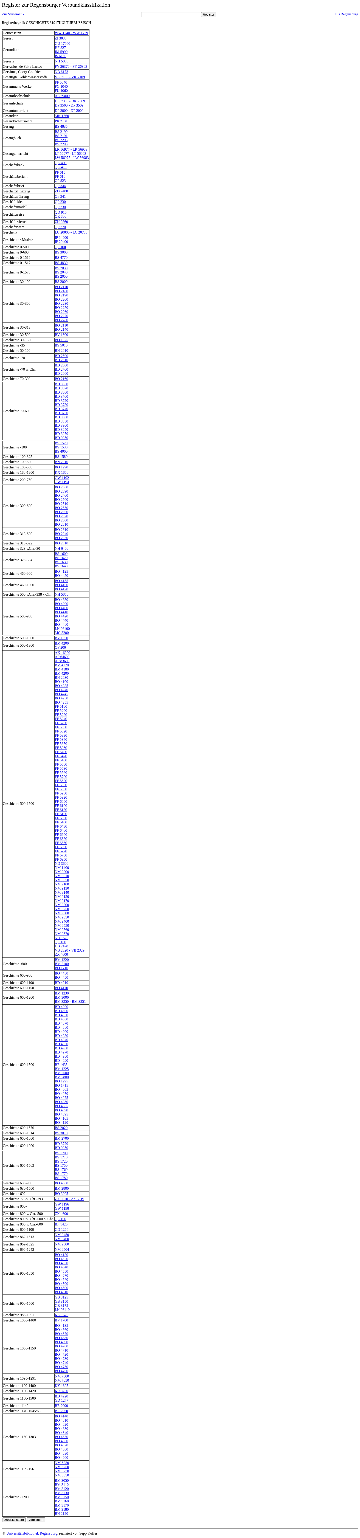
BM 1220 (62, 960)
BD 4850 (61, 1015)
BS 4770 (61, 257)
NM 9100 (62, 884)
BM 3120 (62, 1489)
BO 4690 (61, 1342)
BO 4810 (61, 1420)
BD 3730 (61, 405)
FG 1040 (61, 86)
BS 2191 (61, 136)
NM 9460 (62, 1239)
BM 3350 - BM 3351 (70, 1001)
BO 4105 (61, 1118)
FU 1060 (61, 91)
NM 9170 (62, 901)
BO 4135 (61, 1325)
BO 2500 (61, 499)
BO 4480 (61, 624)
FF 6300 (61, 818)
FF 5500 (61, 764)
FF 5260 (61, 723)
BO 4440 (61, 620)
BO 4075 (61, 1098)
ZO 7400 (61, 191)
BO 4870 (61, 1445)
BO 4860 (61, 1441)
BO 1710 (61, 968)
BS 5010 (61, 345)
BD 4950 (61, 1044)
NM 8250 (62, 1467)
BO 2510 (61, 504)
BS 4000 (61, 451)
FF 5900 (61, 793)
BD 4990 (61, 1060)
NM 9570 (62, 934)
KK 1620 (61, 1315)
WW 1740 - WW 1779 (71, 33)
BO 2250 (61, 308)
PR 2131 (61, 121)
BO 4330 (61, 600)
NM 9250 (62, 909)
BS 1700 (61, 1153)
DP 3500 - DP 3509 (69, 105)
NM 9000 (62, 872)
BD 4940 (61, 1040)
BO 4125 (61, 571)
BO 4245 (61, 694)
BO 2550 (61, 508)
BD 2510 (61, 360)
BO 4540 (61, 1267)
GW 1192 (62, 478)
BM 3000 (62, 997)
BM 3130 (62, 1493)
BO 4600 (61, 1288)
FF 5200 (61, 711)
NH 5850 (61, 61)
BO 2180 (61, 291)
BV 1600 (61, 335)
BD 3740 (61, 409)
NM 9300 (62, 913)
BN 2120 (61, 1513)
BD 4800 (61, 1011)
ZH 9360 (61, 222)
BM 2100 (62, 964)
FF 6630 (61, 839)
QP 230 (60, 202)
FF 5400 (61, 752)
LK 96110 (62, 1310)
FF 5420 (61, 756)
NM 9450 (62, 1235)
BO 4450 (61, 575)
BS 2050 (61, 276)
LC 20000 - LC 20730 (71, 232)
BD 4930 (61, 1036)
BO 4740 (61, 1363)
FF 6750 (61, 855)
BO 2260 (61, 312)
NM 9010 (62, 876)
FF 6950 (61, 859)
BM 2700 (62, 1138)
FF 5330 (61, 735)
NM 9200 (62, 905)
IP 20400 (61, 242)
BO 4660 (61, 1330)
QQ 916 (61, 212)
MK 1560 (62, 116)
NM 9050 (62, 880)
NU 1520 (61, 938)
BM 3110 (62, 1485)
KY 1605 (61, 1386)
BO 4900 (61, 1457)
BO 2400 (61, 495)
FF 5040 (61, 82)
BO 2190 (61, 295)
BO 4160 (61, 585)
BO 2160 (61, 379)
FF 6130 (61, 810)
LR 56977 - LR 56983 (71, 149)
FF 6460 (61, 830)
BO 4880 (61, 1449)
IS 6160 (60, 56)
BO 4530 (61, 1263)
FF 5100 (61, 706)
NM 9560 (62, 930)
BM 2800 (62, 1077)
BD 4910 (61, 983)
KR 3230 (61, 1391)
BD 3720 (61, 401)
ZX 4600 (61, 954)
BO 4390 (61, 604)
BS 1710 (61, 1157)
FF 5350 (61, 744)
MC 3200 (62, 633)
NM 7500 (62, 1376)
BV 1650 (61, 638)
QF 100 (60, 247)
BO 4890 (61, 1453)
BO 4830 (61, 1429)
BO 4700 (61, 1346)
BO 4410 (61, 612)
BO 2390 (61, 491)
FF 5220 (61, 715)
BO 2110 (61, 287)
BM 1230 (62, 993)
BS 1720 (61, 1161)
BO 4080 (61, 1102)
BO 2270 (61, 316)
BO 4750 (61, 1367)
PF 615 (60, 172)
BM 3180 (62, 1509)
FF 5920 (61, 797)
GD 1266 (61, 1229)
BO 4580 (61, 1280)
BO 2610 (61, 524)
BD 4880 (61, 1027)
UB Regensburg (346, 14)
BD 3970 (61, 434)
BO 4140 (61, 1416)
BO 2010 (61, 543)
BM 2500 (62, 1073)
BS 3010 (61, 1133)
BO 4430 (61, 973)
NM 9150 (62, 897)
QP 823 (60, 181)
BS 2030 (61, 268)
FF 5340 (61, 739)
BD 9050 (61, 438)
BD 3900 (61, 425)
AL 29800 (62, 96)
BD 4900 (61, 1032)
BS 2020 (61, 1128)
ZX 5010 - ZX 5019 (69, 1199)
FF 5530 (61, 768)
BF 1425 (61, 1224)
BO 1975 (61, 340)
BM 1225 (62, 1069)
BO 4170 (61, 589)
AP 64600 (62, 657)
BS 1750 (61, 1165)
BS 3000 (61, 252)
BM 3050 (62, 1480)
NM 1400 (62, 868)
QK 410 (61, 167)
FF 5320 (61, 731)
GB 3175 (61, 1305)
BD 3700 (61, 396)
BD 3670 (61, 388)
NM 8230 (62, 1463)
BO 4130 (61, 1255)
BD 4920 (61, 1396)
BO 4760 (61, 1371)
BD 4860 (61, 1019)
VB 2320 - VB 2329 (70, 950)
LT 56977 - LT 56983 (70, 153)
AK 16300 (62, 653)
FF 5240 (61, 719)
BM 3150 (62, 1497)
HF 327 (60, 48)
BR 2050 (61, 1411)
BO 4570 (61, 1275)
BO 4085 (61, 1106)
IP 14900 (61, 237)
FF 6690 (61, 847)
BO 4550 (61, 1271)
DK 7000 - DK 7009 (70, 101)
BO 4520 (61, 1259)
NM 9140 (62, 892)
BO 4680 (61, 1338)
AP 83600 (62, 661)
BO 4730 (61, 1359)
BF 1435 (61, 1065)
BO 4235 (61, 686)
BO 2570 (61, 516)
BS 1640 (61, 566)
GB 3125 (61, 1297)
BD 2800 (61, 373)
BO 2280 (61, 320)
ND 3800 (61, 863)
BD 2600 (61, 365)
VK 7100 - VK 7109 (70, 77)
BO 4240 (61, 690)
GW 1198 (62, 1208)
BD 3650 (61, 384)
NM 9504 (62, 1249)
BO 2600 (61, 520)
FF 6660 (61, 843)
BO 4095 (61, 1114)
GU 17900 (62, 43)
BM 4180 (62, 669)
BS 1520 (61, 443)
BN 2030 (61, 677)
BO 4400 (61, 608)
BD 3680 (61, 392)
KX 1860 (61, 472)
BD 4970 (61, 1052)
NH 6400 (61, 548)
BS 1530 (61, 447)
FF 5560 (61, 773)
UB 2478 (61, 946)
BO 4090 (61, 1110)
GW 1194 (62, 482)
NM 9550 (62, 925)
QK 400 (61, 163)
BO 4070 (61, 1094)
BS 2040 (61, 272)
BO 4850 (61, 1437)
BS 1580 (61, 457)
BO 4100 (61, 682)
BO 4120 (61, 1122)
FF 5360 (61, 748)
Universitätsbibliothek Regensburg (31, 1533)
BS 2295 (61, 140)
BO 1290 (61, 467)
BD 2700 (61, 369)
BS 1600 (61, 554)
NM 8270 (62, 1471)
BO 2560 (61, 512)
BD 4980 (61, 1056)
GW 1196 (62, 1204)
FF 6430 (61, 826)
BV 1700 (61, 1320)
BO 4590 (61, 1284)
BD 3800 (61, 417)
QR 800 (60, 216)
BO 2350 (61, 538)
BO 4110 (61, 988)
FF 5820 (61, 781)
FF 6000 (61, 801)
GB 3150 (61, 1301)
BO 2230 (61, 303)
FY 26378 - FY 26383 (71, 66)
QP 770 (60, 227)
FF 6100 (61, 806)
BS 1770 (61, 1174)
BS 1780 (61, 1178)
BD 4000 (61, 1007)
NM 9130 (62, 888)
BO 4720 (61, 1354)
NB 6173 (61, 72)
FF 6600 (61, 835)
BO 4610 (61, 1292)
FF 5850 (61, 785)
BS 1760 (61, 1170)
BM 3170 (62, 1505)
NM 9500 (62, 1244)
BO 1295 (61, 1081)
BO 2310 (61, 530)
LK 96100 (62, 629)
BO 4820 (61, 1424)
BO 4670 (61, 1334)
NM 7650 (62, 1380)
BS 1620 (61, 558)
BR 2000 (61, 1406)
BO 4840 (61, 1433)
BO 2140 (61, 329)
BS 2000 (61, 282)
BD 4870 (61, 1023)
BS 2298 (61, 144)
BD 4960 (61, 1048)
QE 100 (60, 942)
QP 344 (60, 186)
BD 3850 (61, 421)
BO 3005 (61, 1194)
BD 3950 (61, 429)
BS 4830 (61, 263)
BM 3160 (62, 1501)
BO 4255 (61, 702)
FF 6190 (61, 814)
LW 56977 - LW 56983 (72, 158)
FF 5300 (61, 727)
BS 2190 (61, 132)
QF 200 (60, 647)
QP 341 (60, 196)
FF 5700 (61, 777)
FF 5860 (61, 789)
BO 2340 (61, 534)
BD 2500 (61, 356)
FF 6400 (61, 822)
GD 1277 (61, 1400)
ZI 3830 (61, 38)
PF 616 (60, 176)
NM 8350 (62, 1475)
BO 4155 (61, 581)
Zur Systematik (13, 14)
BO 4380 (61, 1183)
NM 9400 (62, 921)
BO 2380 (61, 487)
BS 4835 (61, 126)
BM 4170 (62, 665)
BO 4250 (61, 698)
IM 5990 (61, 52)
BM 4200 (62, 643)
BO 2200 (61, 299)
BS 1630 (61, 562)
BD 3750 (61, 413)
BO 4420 (61, 616)
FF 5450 (61, 760)
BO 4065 (61, 1089)
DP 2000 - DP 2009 (69, 111)
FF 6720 (61, 851)
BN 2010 (61, 350)
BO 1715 (61, 1085)
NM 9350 (62, 917)
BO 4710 (61, 1350)
